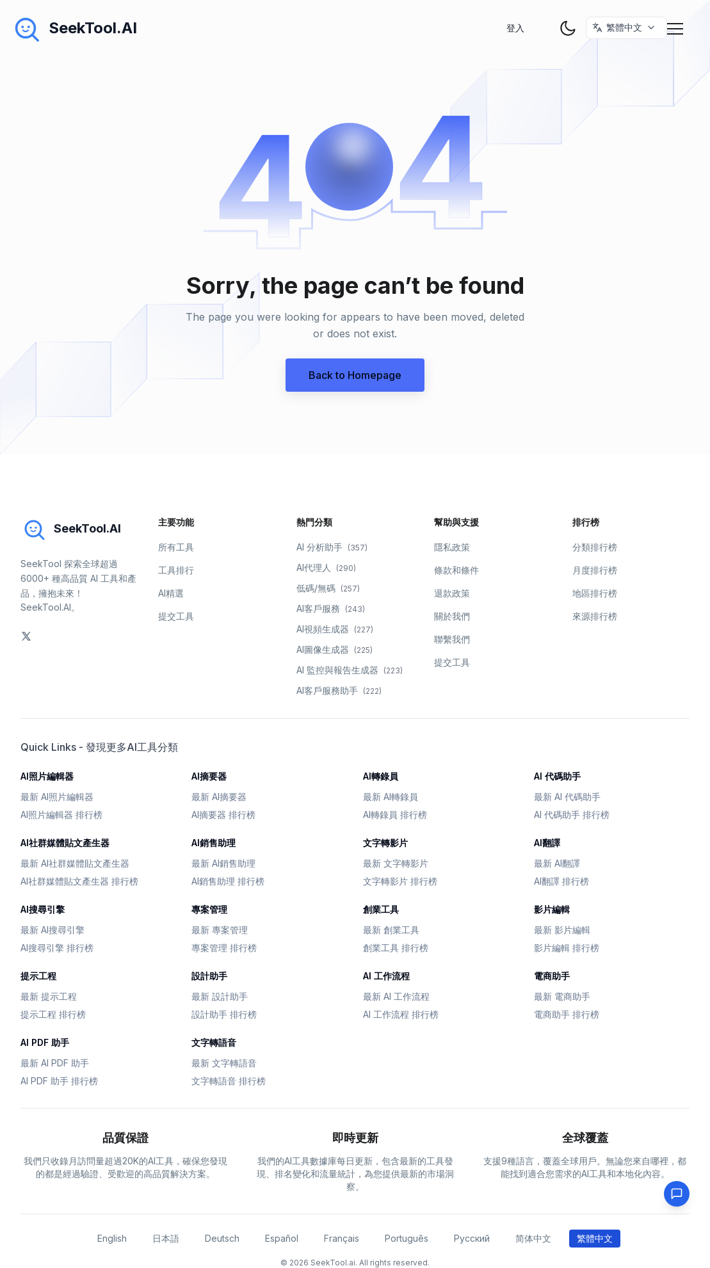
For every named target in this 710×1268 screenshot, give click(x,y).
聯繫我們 (452, 639)
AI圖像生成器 (334, 649)
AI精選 (171, 593)
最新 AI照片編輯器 (56, 796)
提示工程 (38, 975)
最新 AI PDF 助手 (54, 1062)
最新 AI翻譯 (557, 863)
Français (341, 1238)
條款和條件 (456, 570)
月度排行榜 (594, 570)
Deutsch (222, 1238)
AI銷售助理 (213, 842)
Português (406, 1238)
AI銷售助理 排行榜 (227, 881)
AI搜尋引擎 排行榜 (56, 947)
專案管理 (209, 909)
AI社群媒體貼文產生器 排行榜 (79, 881)
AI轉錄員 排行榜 (395, 814)
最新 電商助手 (562, 996)
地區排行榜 (594, 593)
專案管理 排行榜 (224, 947)
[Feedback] (677, 1194)
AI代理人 (326, 567)
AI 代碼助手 (557, 776)
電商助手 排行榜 (566, 1014)
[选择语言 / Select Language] (627, 28)
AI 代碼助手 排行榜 (571, 814)
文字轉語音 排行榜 (228, 1080)
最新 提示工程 (48, 996)
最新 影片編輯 (562, 929)
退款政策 (452, 593)
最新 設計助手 (219, 996)
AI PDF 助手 (44, 1042)
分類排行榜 (594, 547)
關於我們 (452, 616)
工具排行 (176, 570)
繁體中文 (595, 1238)
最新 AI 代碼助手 (567, 796)
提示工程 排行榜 (53, 1014)
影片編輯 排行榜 (566, 947)
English (112, 1238)
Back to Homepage (355, 375)
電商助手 (552, 975)
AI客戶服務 (330, 608)
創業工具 (381, 909)
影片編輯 (552, 909)
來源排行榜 (594, 616)
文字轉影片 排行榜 (400, 881)
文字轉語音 (213, 1042)
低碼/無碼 (328, 587)
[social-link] (26, 636)
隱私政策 (452, 547)
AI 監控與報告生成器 (349, 669)
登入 (515, 27)
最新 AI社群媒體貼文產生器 (74, 863)
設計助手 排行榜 (224, 1014)
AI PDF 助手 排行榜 (59, 1080)
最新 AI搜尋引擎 (52, 929)
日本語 (165, 1238)
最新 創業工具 (391, 929)
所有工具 (176, 547)
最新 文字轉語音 (224, 1062)
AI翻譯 (547, 842)
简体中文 (533, 1238)
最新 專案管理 (219, 929)
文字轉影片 (385, 842)
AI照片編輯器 (47, 776)
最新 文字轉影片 (395, 863)
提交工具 (176, 616)
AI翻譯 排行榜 (561, 881)
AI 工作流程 (386, 975)
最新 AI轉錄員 (390, 796)
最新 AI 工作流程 (396, 996)
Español (281, 1238)
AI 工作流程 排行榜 (401, 1014)
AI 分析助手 (331, 547)
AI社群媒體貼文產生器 (64, 842)
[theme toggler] (568, 28)
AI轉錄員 (380, 776)
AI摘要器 (209, 776)
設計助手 (209, 975)
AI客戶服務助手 (339, 690)
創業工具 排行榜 (395, 947)
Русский (472, 1238)
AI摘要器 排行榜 (223, 814)
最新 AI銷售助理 (223, 863)
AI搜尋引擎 (42, 909)
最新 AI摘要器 (218, 796)
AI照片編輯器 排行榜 (61, 814)
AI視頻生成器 (334, 628)
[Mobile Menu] (677, 28)
